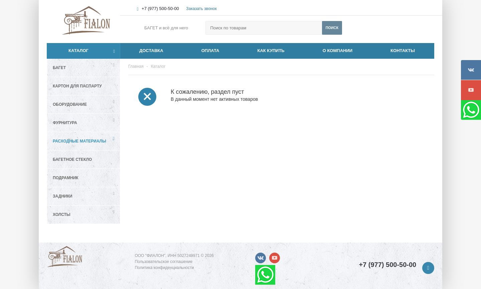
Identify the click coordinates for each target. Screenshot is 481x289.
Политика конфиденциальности (164, 267)
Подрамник (65, 178)
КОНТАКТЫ (402, 50)
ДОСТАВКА (151, 50)
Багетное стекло (72, 159)
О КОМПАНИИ (337, 50)
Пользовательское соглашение (163, 261)
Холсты (61, 214)
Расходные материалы (79, 141)
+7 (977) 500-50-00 (160, 8)
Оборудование (70, 104)
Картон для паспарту (77, 86)
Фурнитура (65, 122)
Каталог (71, 51)
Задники (62, 196)
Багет (59, 67)
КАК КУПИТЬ (271, 50)
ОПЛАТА (210, 50)
